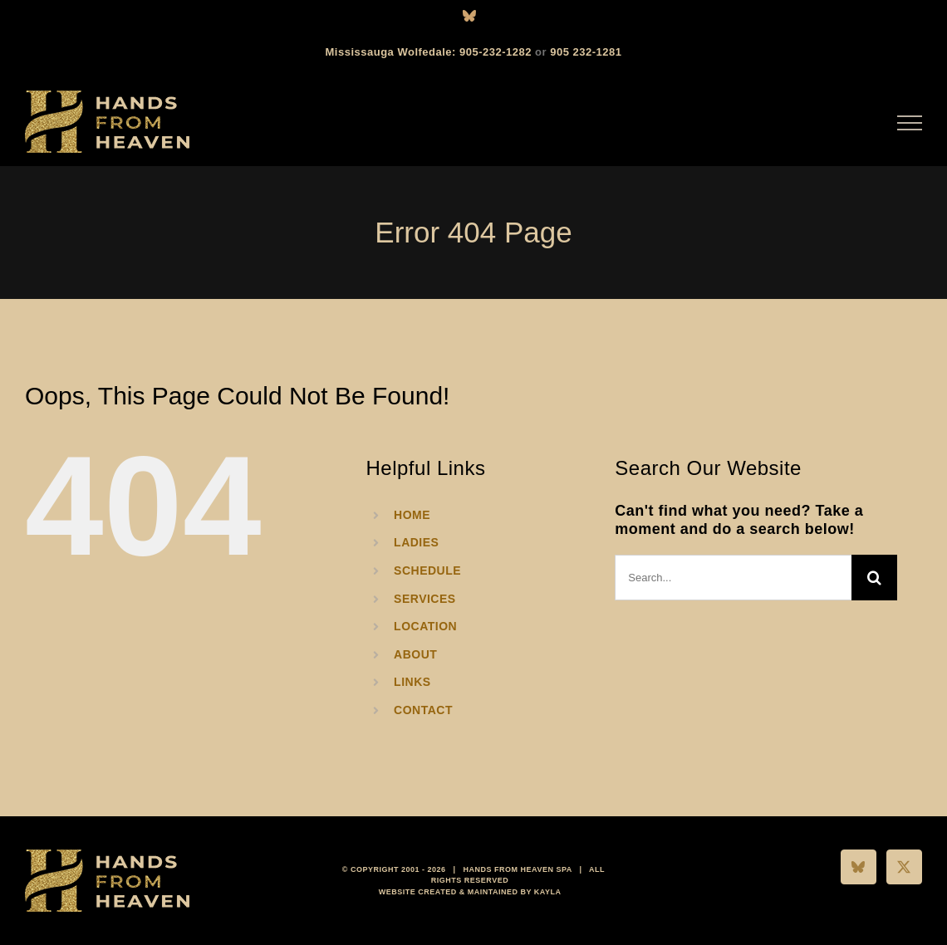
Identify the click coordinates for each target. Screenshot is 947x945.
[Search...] (733, 577)
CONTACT (423, 710)
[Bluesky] (858, 867)
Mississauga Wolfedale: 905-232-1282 (429, 52)
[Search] (874, 577)
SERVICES (425, 598)
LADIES (416, 542)
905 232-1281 (585, 52)
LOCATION (425, 626)
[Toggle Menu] (910, 122)
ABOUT (415, 654)
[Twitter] (904, 867)
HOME (412, 514)
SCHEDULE (427, 570)
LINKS (412, 681)
